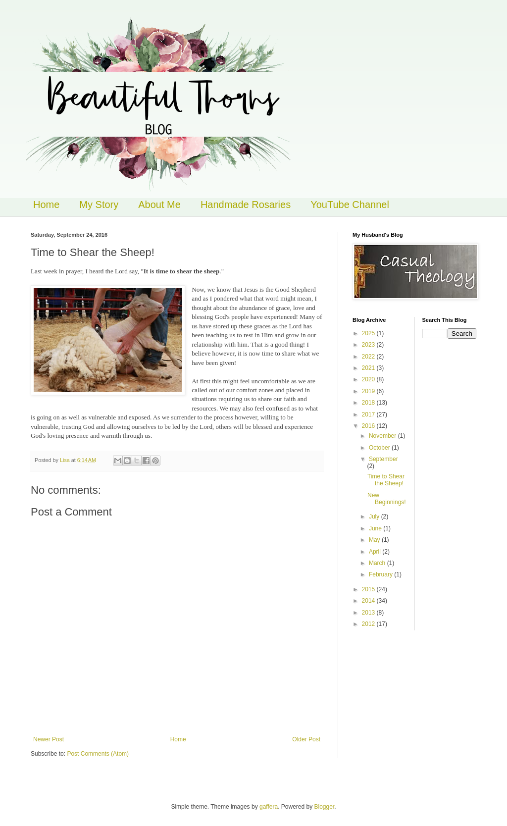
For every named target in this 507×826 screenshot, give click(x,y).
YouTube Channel (349, 204)
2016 (369, 425)
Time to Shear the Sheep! (386, 480)
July (375, 516)
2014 (369, 600)
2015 (369, 589)
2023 (369, 344)
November (383, 435)
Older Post (306, 739)
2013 (369, 612)
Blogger (324, 806)
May (375, 539)
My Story (98, 204)
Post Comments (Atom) (98, 753)
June (376, 528)
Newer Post (48, 739)
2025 (369, 333)
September (383, 459)
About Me (159, 204)
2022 (369, 356)
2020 (369, 379)
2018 (369, 402)
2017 (369, 414)
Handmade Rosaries (246, 204)
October (380, 447)
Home (46, 204)
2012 (369, 623)
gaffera (268, 806)
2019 (369, 391)
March (378, 563)
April (375, 551)
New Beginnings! (386, 499)
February (381, 574)
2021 (369, 367)
